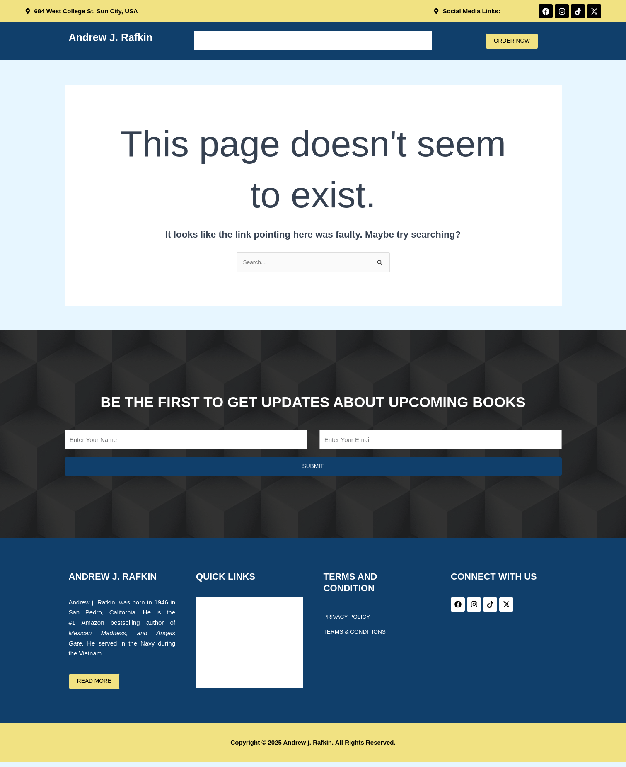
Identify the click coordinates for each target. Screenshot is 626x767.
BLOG (360, 40)
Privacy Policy (349, 617)
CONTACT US (403, 40)
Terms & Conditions (358, 632)
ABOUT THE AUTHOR (267, 40)
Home (210, 40)
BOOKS (326, 40)
